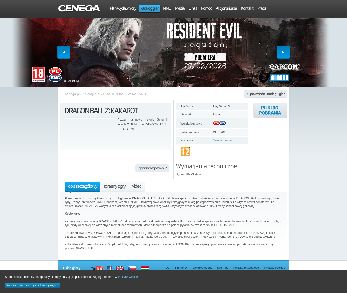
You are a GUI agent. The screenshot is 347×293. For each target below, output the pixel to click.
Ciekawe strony (202, 267)
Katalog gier (91, 94)
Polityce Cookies (129, 277)
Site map (222, 267)
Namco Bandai (222, 140)
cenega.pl (72, 94)
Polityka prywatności (246, 267)
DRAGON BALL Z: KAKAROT (125, 94)
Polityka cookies (274, 267)
